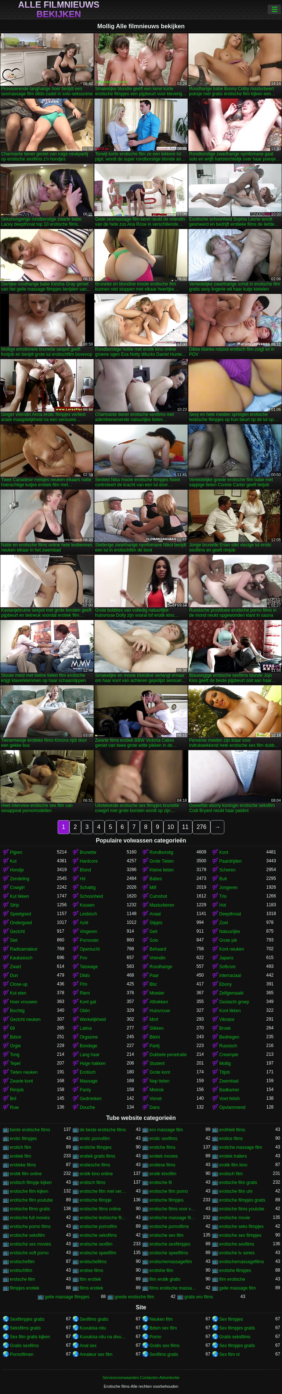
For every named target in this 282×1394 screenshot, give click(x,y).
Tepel (15, 1063)
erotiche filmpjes (96, 1147)
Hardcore (89, 861)
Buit (223, 878)
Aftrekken (158, 1001)
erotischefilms (93, 1261)
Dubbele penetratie (168, 1054)
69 (12, 1028)
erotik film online (26, 1173)
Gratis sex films (164, 1345)
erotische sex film (166, 1235)
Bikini (154, 1037)
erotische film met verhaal (103, 1191)
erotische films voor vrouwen (172, 1209)
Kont (223, 852)
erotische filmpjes (166, 1200)
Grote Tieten (161, 861)
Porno (155, 1336)
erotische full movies (30, 1217)
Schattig (87, 887)
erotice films (231, 1138)
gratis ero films (198, 1296)
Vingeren (88, 931)
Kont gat (88, 1001)
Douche (87, 1107)
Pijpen (16, 852)
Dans (154, 1107)
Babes (155, 878)
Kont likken (230, 1010)
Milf (152, 887)
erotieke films (23, 1165)
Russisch (228, 1045)
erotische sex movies (30, 1244)
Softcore (227, 966)
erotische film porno (168, 1191)
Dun (14, 975)
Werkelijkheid (93, 1019)
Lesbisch (88, 914)
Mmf (153, 1019)
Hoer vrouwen (23, 1001)
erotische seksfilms (98, 1235)
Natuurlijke (229, 931)
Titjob (224, 1072)
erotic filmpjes (23, 1138)
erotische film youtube (31, 1200)
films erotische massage (172, 1288)
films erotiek (91, 1288)
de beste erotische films (103, 1129)
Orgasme (89, 1037)
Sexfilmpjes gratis (27, 1319)
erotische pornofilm (98, 1226)
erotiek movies (163, 1156)
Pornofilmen (21, 1354)
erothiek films (232, 1129)
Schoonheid (91, 896)
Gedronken (90, 1098)
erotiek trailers (233, 1156)
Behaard (157, 949)
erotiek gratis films (97, 1156)
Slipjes (155, 922)
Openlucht (90, 949)
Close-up (19, 984)
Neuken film (161, 1319)
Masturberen (161, 905)
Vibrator (227, 1019)
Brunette (88, 852)
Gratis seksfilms (234, 1336)
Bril (13, 1098)
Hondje (17, 870)
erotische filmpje (96, 1200)
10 (170, 827)
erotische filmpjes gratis (242, 1200)
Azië (84, 922)
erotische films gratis (30, 1209)
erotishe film (161, 1270)
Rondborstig (161, 852)
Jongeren (228, 887)
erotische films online (100, 1209)
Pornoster (89, 940)
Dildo (85, 975)
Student (156, 1063)
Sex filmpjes (231, 1319)
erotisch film (231, 1173)
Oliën (85, 1010)
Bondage (88, 1045)
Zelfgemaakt (231, 993)
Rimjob (17, 1089)
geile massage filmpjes (67, 1296)
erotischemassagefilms (241, 1261)
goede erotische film (134, 1296)
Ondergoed (21, 922)
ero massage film (166, 1129)
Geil (153, 931)
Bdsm (15, 1037)
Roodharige (160, 966)
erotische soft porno (29, 1252)
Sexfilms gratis (94, 1319)
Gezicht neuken (25, 1019)
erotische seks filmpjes (241, 1226)
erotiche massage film (240, 1147)
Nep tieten (159, 1081)
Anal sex (88, 1345)
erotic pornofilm (95, 1138)
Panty (85, 1089)
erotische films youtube (241, 1209)
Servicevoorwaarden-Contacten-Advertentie (140, 1377)
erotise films (91, 1270)
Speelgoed (20, 914)
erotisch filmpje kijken (31, 1182)
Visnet (155, 1098)
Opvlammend (232, 1107)
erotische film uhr (236, 1191)
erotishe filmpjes (235, 1270)
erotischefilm (22, 1261)
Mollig (225, 1063)
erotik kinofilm (162, 1173)
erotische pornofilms (169, 1226)
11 (185, 827)
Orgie (15, 1045)
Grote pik (228, 940)
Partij (154, 1045)
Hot (222, 905)
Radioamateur (23, 949)
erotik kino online (96, 1173)
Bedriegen (229, 1037)
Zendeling (19, 878)
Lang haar (90, 1054)
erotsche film (22, 1279)
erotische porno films (30, 1226)
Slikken (156, 1028)
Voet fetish (229, 1098)
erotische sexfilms (236, 1244)
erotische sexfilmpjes (169, 1244)
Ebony (225, 984)
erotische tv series (237, 1252)
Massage (89, 1081)
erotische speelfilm (98, 1252)
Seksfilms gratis (25, 1328)
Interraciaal (230, 975)
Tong (14, 1054)
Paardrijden (230, 861)
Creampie (228, 1054)
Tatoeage (89, 966)
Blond (85, 870)
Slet (14, 940)
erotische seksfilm (27, 1235)
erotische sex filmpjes (240, 1235)
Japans (226, 957)
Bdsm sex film (163, 1328)
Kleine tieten (161, 870)
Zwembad (229, 1081)
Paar (154, 975)
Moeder (156, 993)
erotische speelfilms (168, 1252)
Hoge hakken (93, 1063)
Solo (153, 940)
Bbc (153, 984)
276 (201, 827)
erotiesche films (95, 1165)
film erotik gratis (164, 1279)
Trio (223, 896)
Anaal (155, 914)
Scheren (227, 870)
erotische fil (160, 1182)
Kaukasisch (21, 957)
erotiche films (162, 1147)
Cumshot (158, 896)
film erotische (232, 1279)
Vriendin (157, 957)
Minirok (156, 1089)
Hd (82, 878)
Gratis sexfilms (24, 1345)
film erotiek (90, 1279)
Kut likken (19, 896)
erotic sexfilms (163, 1138)
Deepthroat (230, 914)
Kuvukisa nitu (93, 1328)
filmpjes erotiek (24, 1288)
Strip (14, 905)
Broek (225, 1028)
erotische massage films (172, 1217)
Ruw (14, 1107)
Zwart (15, 966)
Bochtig (17, 1010)
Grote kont (159, 1072)
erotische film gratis (238, 1182)
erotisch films (92, 1182)
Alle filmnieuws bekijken (58, 9)
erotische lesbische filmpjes (103, 1217)
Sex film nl (229, 1354)
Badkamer (229, 1089)
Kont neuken (231, 949)
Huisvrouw (159, 1010)
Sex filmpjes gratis (237, 1328)
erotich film (20, 1147)
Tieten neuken (24, 1072)
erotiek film (20, 1156)
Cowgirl (17, 887)
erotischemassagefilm (170, 1261)
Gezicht (17, 931)
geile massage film (237, 1288)
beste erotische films (30, 1129)
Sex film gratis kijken (30, 1336)
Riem (85, 993)
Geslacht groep (234, 1001)
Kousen (87, 905)
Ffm (83, 984)
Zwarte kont (21, 1081)
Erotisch (87, 1072)
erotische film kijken (29, 1191)
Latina (86, 1028)
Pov (83, 957)
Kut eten (18, 993)
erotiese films (162, 1165)
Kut (13, 861)
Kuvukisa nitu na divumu (103, 1336)
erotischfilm (21, 1270)
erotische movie (234, 1217)
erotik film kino (233, 1165)
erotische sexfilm (96, 1244)
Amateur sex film (96, 1354)
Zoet (223, 922)
